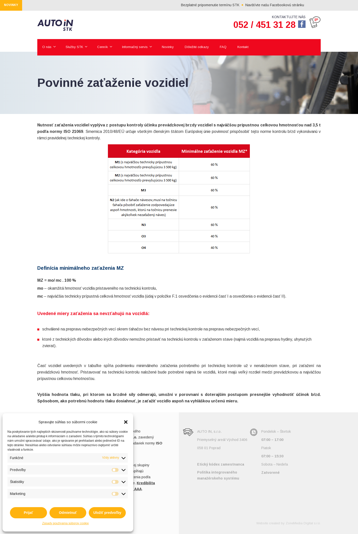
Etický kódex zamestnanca (220, 464)
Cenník (102, 47)
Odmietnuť (68, 513)
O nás (46, 47)
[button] (125, 422)
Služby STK (74, 47)
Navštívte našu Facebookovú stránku (281, 5)
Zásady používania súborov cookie (65, 523)
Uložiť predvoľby (107, 513)
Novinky (168, 47)
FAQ (223, 47)
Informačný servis (135, 47)
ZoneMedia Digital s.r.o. (303, 523)
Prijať (28, 513)
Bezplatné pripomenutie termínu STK (216, 5)
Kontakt (242, 47)
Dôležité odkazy (197, 47)
